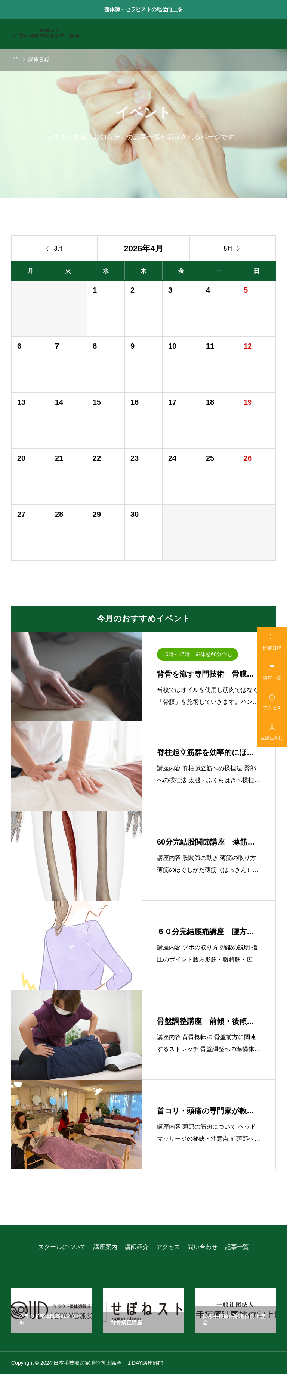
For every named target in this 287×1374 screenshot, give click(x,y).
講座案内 (105, 1247)
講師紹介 (137, 1247)
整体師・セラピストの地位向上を (143, 9)
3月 (55, 249)
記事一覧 (237, 1247)
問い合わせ (202, 1247)
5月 (233, 249)
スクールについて (62, 1247)
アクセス (168, 1247)
